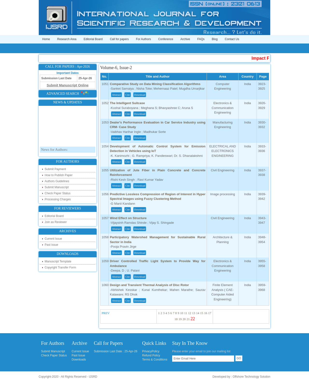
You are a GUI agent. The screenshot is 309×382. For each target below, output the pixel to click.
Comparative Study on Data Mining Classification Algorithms (155, 84)
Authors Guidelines (57, 181)
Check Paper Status (57, 193)
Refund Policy (151, 355)
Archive (185, 39)
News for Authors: (54, 151)
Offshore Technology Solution (251, 376)
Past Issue (51, 244)
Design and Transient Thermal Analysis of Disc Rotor (149, 285)
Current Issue (53, 238)
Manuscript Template (58, 261)
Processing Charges (58, 199)
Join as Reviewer (56, 222)
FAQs (200, 39)
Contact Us (232, 39)
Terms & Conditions (154, 359)
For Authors (143, 39)
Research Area (66, 39)
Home (46, 39)
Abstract (116, 94)
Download (139, 94)
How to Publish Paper (58, 175)
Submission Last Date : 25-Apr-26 (115, 351)
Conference (165, 39)
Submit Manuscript (57, 187)
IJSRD (93, 376)
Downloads (79, 359)
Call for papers (119, 39)
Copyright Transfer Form (60, 267)
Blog (215, 39)
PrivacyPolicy (150, 351)
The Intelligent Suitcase (127, 103)
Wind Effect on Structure (128, 218)
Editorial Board (93, 39)
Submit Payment (55, 169)
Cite (127, 94)
